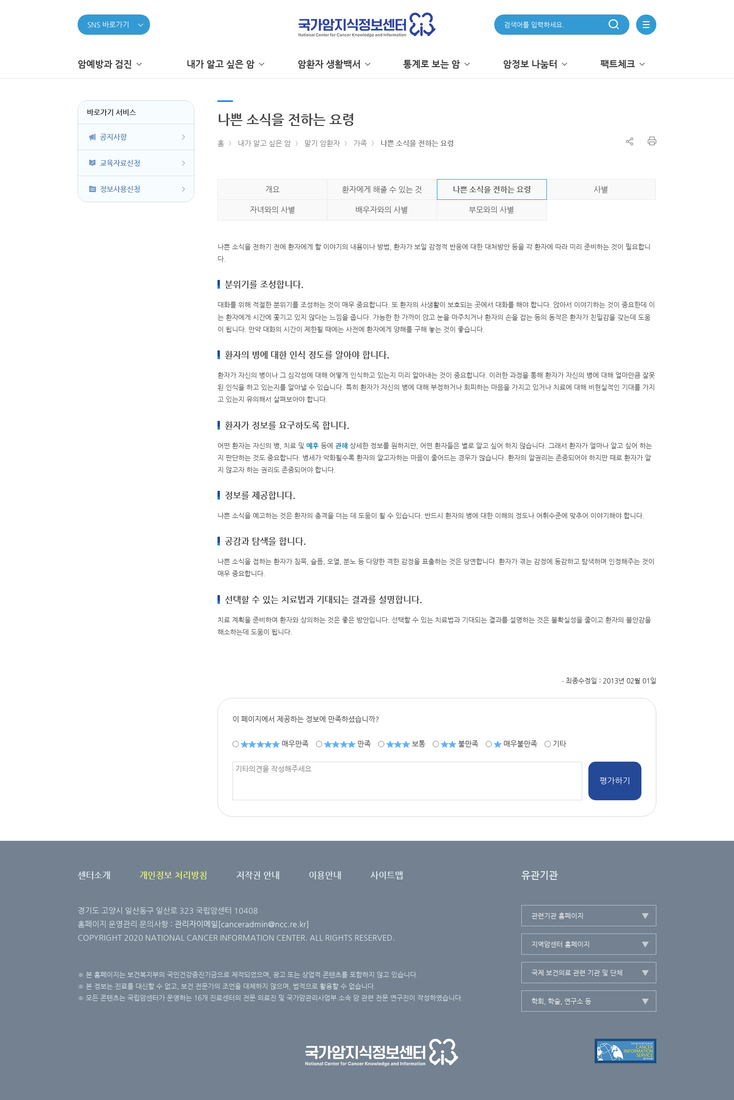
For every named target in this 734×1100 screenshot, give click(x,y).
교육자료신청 (120, 163)
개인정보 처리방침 (173, 875)
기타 (559, 743)
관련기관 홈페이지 (557, 915)
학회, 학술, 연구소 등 (561, 1001)
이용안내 (325, 875)
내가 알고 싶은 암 (264, 143)
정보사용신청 (120, 189)
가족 (360, 143)
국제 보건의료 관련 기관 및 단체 (577, 972)
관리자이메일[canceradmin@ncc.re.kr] (242, 924)
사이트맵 (386, 875)
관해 (341, 445)
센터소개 (94, 875)
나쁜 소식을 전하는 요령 (417, 143)
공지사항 (113, 137)
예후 (312, 445)
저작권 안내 (258, 875)
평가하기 (614, 780)
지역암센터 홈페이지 (560, 944)
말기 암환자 (322, 143)
